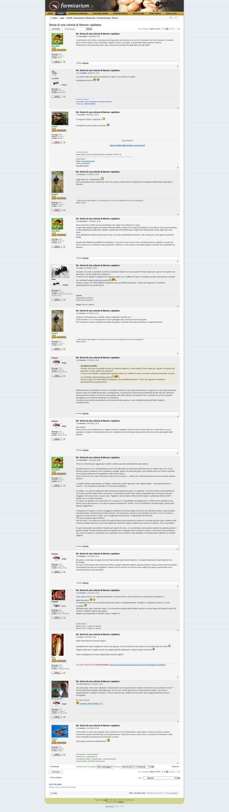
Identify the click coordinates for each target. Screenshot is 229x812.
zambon (82, 728)
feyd (81, 637)
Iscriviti (69, 18)
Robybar (83, 360)
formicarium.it (109, 806)
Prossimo (175, 766)
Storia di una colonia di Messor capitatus (75, 24)
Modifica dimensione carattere (176, 17)
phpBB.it (121, 802)
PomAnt (82, 174)
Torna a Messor (56, 777)
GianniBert (83, 36)
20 (178, 29)
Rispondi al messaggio (56, 29)
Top (178, 66)
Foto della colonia (88, 161)
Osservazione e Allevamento (84, 18)
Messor (115, 18)
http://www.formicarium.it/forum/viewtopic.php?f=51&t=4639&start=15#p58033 (137, 665)
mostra (86, 63)
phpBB (105, 800)
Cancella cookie (139, 793)
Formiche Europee (104, 18)
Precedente (55, 766)
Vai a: (140, 778)
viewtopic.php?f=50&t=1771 (91, 703)
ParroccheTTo (85, 684)
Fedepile (83, 593)
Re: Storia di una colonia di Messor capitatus (98, 34)
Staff (130, 793)
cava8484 (83, 73)
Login (62, 18)
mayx (82, 268)
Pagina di (154, 29)
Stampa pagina (170, 17)
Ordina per (124, 766)
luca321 (82, 115)
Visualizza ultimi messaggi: (94, 766)
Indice (55, 18)
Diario (78, 161)
